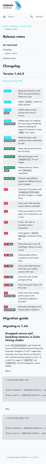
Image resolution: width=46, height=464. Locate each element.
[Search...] (18, 16)
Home (5, 26)
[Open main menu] (4, 16)
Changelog (7, 49)
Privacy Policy (33, 457)
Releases (14, 26)
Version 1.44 (26, 26)
